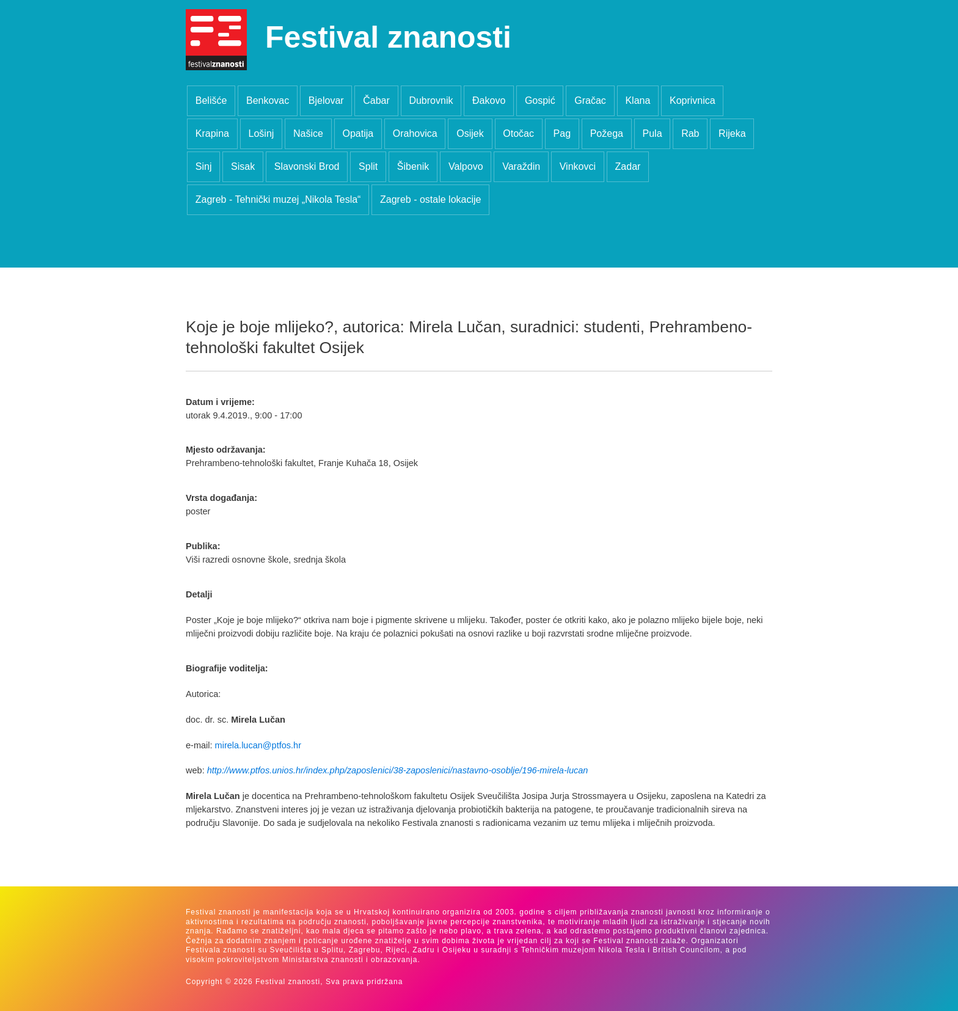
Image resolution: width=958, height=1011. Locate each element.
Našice (308, 133)
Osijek (469, 133)
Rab (690, 133)
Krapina (212, 133)
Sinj (204, 166)
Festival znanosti (388, 37)
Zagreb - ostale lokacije (430, 199)
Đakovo (488, 100)
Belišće (211, 100)
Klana (637, 100)
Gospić (540, 100)
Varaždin (521, 166)
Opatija (357, 133)
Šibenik (413, 166)
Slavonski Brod (307, 166)
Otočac (518, 133)
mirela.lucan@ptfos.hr (258, 745)
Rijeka (731, 133)
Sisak (243, 166)
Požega (606, 133)
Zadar (628, 166)
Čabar (376, 100)
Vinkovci (578, 166)
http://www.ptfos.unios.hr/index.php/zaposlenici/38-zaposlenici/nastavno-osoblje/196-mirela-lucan (397, 770)
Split (368, 166)
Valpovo (465, 166)
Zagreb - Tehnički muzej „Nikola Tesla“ (278, 199)
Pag (562, 133)
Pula (652, 133)
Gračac (590, 100)
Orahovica (415, 133)
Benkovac (267, 100)
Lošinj (261, 133)
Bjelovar (326, 100)
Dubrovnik (431, 100)
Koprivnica (692, 100)
